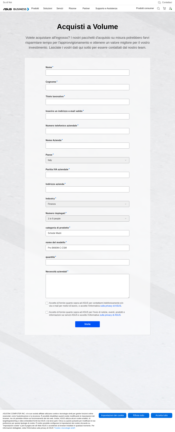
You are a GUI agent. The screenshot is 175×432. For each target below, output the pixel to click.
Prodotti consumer (145, 8)
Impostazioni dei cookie (112, 415)
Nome (49, 67)
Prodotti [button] (39, 8)
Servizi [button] (64, 8)
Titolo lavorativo (55, 96)
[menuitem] (39, 8)
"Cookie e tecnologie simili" (64, 428)
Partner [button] (87, 8)
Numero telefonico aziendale (61, 125)
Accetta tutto (162, 415)
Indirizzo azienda (55, 184)
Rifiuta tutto (138, 415)
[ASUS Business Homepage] (16, 8)
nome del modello (55, 242)
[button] (158, 8)
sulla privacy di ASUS (110, 306)
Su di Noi (7, 2)
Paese (49, 155)
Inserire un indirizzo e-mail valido (64, 111)
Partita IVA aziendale (57, 169)
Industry (50, 198)
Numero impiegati (55, 213)
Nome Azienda (53, 140)
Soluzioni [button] (51, 8)
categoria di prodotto (57, 228)
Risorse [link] (75, 8)
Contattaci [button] (165, 2)
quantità (50, 257)
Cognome (51, 82)
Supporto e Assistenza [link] (106, 8)
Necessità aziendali (56, 271)
